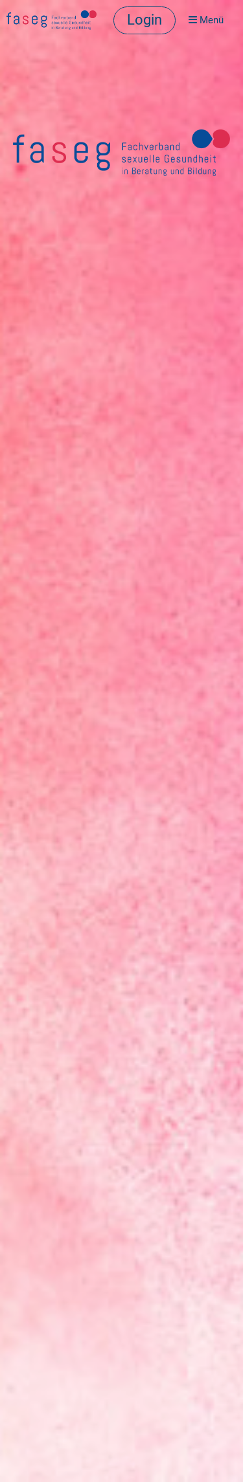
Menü (206, 20)
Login (144, 20)
